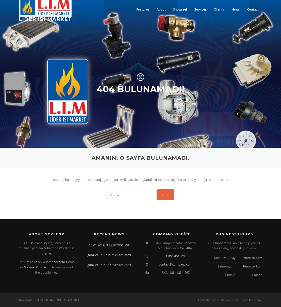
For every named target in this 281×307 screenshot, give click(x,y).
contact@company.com (176, 264)
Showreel (180, 9)
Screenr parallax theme (246, 300)
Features (142, 9)
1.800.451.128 (176, 256)
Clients (219, 9)
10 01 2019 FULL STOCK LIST (109, 245)
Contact (253, 9)
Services (200, 9)
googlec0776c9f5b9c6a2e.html (109, 255)
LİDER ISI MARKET (45, 19)
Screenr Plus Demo (37, 267)
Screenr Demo (64, 262)
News (235, 9)
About (161, 9)
